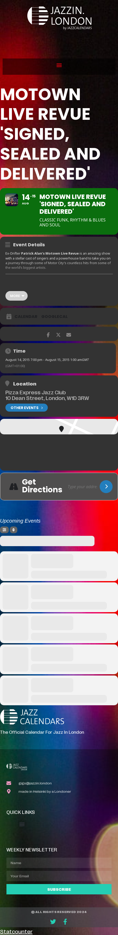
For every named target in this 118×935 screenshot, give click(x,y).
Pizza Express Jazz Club (35, 392)
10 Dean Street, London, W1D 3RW (47, 398)
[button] (59, 65)
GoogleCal (54, 316)
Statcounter (16, 931)
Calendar (25, 316)
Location (24, 383)
